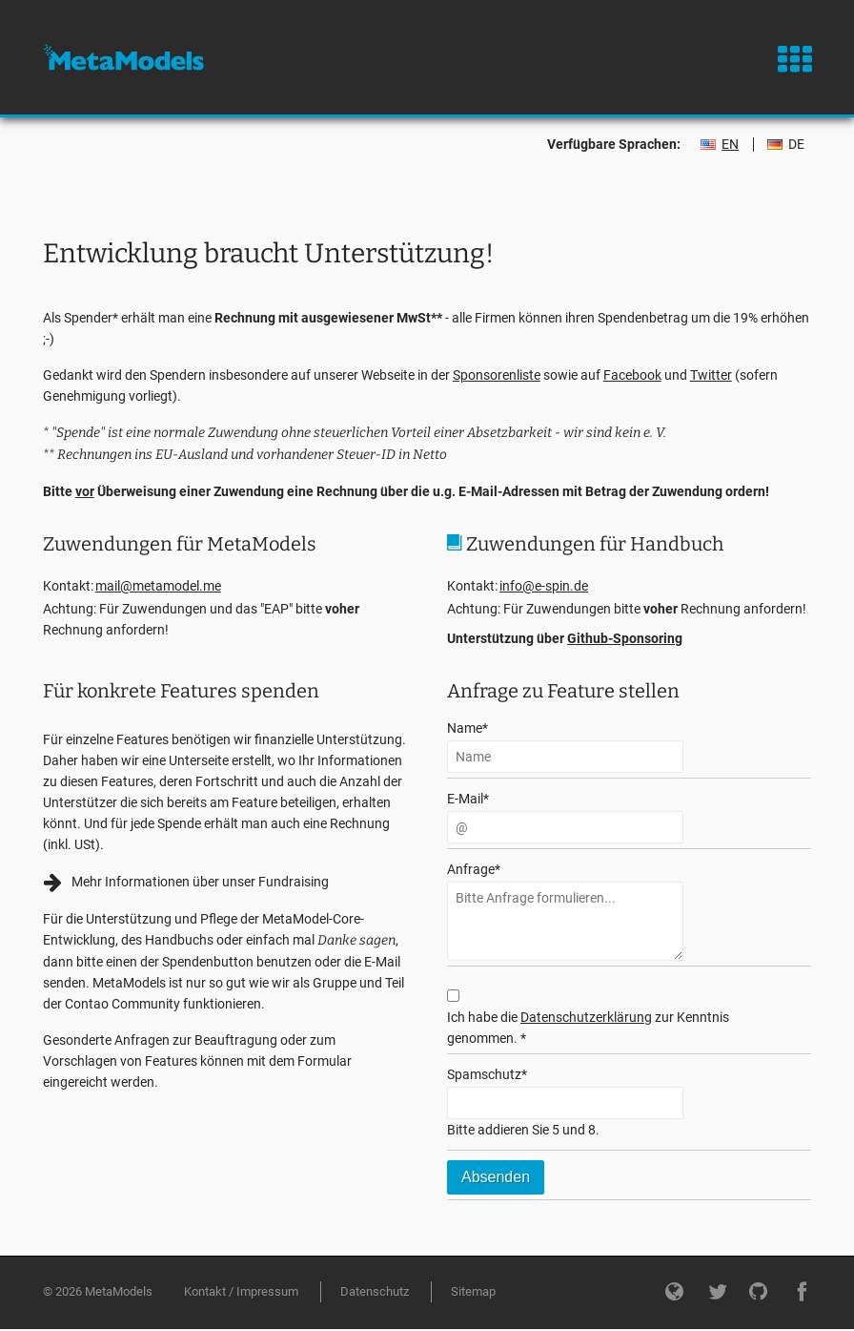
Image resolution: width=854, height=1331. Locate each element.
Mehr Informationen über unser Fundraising (200, 881)
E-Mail (468, 797)
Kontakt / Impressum (241, 1291)
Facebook (632, 375)
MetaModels (123, 57)
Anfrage (473, 868)
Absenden (495, 1177)
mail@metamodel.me (158, 585)
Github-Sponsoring (624, 638)
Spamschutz (487, 1073)
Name (467, 726)
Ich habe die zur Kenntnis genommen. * (588, 1027)
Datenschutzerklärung (586, 1017)
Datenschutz (374, 1291)
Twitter (711, 375)
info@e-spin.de (543, 585)
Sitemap (473, 1291)
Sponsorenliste (496, 375)
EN (730, 144)
